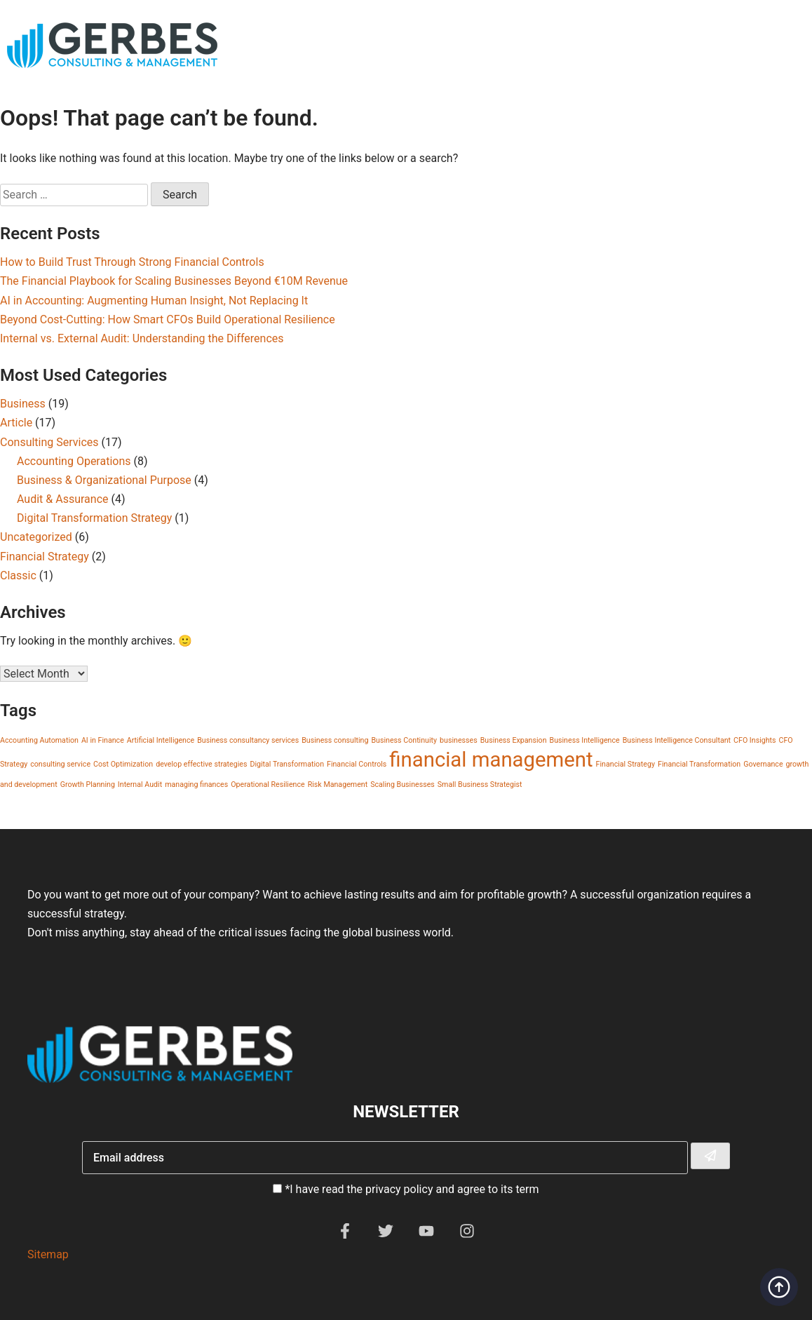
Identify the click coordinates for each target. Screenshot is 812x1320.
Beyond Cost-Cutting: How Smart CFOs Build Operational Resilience (167, 319)
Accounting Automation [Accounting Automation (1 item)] (39, 740)
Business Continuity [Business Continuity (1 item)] (404, 740)
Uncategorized (36, 537)
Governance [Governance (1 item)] (763, 764)
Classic (18, 575)
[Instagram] (467, 1234)
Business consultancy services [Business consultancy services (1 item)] (248, 740)
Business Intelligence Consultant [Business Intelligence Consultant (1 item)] (677, 740)
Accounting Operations (74, 461)
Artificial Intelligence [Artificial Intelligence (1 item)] (160, 740)
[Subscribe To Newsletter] (710, 1156)
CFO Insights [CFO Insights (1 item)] (754, 740)
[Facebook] (345, 1234)
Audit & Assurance (63, 499)
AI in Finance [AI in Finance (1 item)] (102, 740)
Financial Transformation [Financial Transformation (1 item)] (699, 764)
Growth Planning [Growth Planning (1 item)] (87, 784)
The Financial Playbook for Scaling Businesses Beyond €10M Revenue (174, 281)
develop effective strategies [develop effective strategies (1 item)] (201, 764)
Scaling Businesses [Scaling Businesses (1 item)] (402, 784)
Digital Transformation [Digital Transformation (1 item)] (287, 764)
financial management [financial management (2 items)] (491, 760)
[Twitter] (385, 1234)
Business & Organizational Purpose (104, 480)
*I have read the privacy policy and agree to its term (412, 1189)
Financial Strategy (44, 556)
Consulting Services (49, 442)
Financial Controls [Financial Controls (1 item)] (356, 764)
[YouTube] (426, 1234)
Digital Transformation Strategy (94, 518)
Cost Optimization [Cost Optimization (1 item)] (123, 764)
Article (16, 422)
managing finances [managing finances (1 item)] (196, 784)
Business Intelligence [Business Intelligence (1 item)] (585, 740)
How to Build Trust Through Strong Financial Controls (132, 262)
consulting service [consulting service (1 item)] (60, 764)
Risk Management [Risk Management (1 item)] (337, 784)
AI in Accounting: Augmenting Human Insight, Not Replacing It (154, 300)
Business (23, 403)
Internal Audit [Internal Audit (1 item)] (140, 784)
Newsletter (406, 1112)
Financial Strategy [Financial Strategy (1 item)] (625, 764)
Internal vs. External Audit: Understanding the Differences (142, 338)
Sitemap (48, 1254)
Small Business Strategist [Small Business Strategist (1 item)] (480, 784)
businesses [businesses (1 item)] (459, 740)
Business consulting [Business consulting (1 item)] (335, 740)
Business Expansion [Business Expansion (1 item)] (513, 740)
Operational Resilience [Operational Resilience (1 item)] (268, 784)
